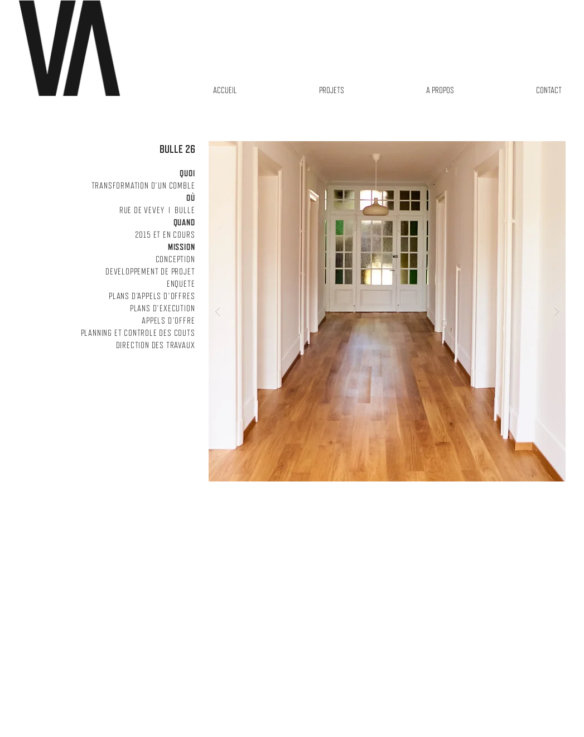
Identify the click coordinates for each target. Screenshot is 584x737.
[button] (387, 311)
